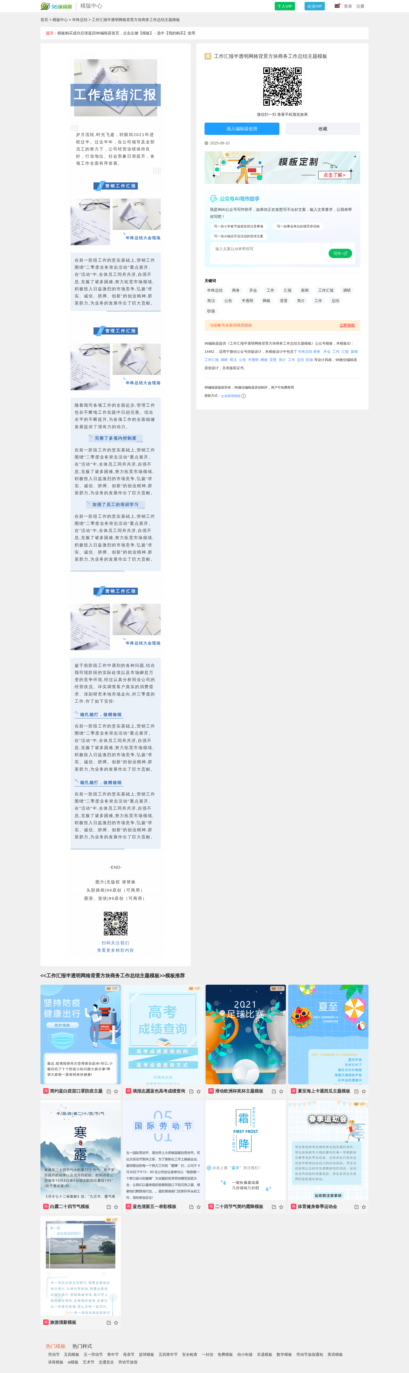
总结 (335, 300)
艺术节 (88, 1362)
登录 (348, 6)
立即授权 (347, 325)
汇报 (287, 290)
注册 (360, 6)
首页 (44, 19)
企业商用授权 (231, 396)
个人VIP (284, 6)
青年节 (113, 1354)
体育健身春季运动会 (314, 1206)
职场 (211, 311)
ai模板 (73, 1362)
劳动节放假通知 (309, 1354)
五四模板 (71, 1354)
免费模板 (225, 1354)
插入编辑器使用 (242, 128)
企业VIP (314, 6)
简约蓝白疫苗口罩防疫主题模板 (73, 1093)
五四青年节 (168, 1354)
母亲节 (129, 1354)
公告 (228, 300)
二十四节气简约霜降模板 (235, 1206)
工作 (270, 290)
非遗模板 (264, 1354)
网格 (266, 300)
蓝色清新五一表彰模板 (151, 1206)
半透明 (247, 300)
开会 (253, 290)
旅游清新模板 (59, 1322)
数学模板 (284, 1354)
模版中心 (60, 19)
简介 (301, 300)
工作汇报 (326, 290)
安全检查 (189, 1354)
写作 (340, 253)
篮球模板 (146, 1354)
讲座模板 (55, 1362)
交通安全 (106, 1362)
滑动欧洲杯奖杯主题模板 (235, 1091)
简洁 (211, 300)
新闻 (305, 290)
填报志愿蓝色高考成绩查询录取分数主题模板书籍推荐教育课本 (155, 1093)
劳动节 (54, 1354)
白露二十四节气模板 (66, 1206)
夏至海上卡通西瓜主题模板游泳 (320, 1093)
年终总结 (79, 19)
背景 (284, 300)
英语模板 (335, 1354)
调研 (347, 290)
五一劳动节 (93, 1354)
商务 (236, 290)
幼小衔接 (245, 1354)
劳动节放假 (128, 1362)
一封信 (207, 1354)
